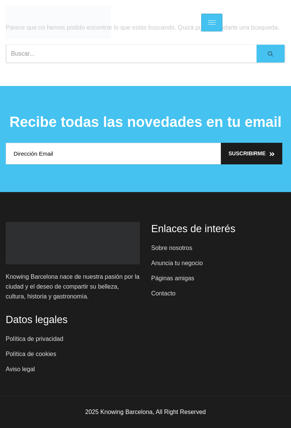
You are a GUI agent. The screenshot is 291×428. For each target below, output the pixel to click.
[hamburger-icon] (211, 22)
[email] (113, 153)
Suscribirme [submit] (251, 153)
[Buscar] (131, 53)
